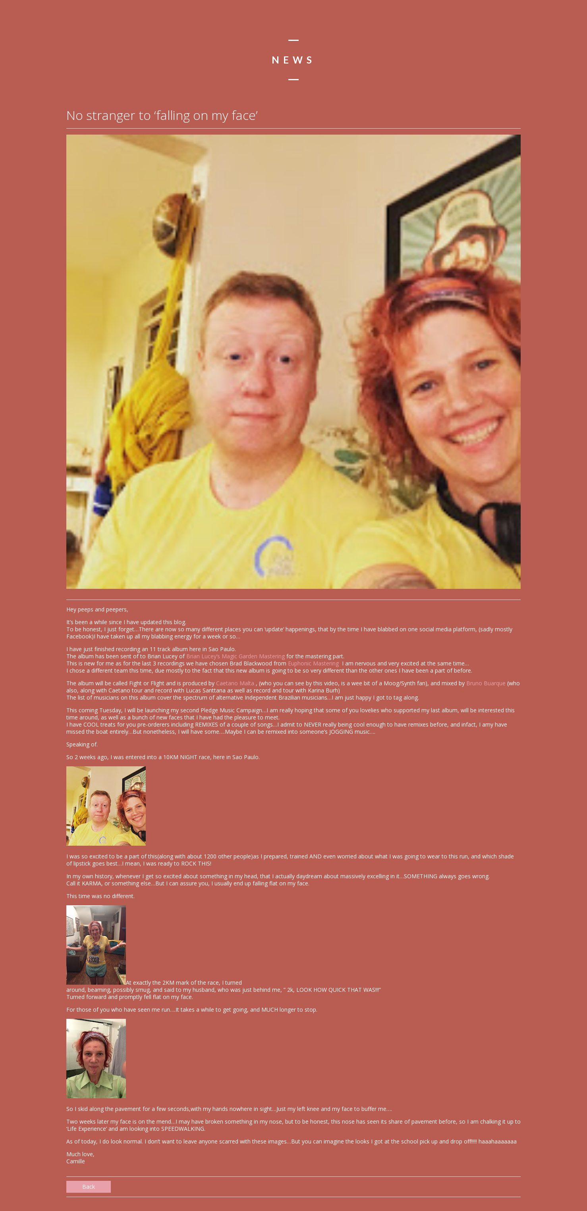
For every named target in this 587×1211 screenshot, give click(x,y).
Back (88, 1186)
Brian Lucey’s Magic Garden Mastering (235, 656)
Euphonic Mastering (314, 663)
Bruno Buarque (486, 683)
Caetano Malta (236, 683)
